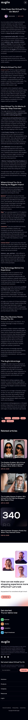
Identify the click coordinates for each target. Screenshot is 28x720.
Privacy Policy (15, 707)
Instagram (5, 657)
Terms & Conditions (6, 707)
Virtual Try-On (5, 70)
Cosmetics (8, 418)
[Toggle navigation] (25, 2)
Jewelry (6, 624)
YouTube (8, 657)
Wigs (3, 421)
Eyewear (23, 418)
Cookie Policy (23, 707)
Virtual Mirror (10, 421)
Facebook (2, 657)
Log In (2, 698)
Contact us (6, 597)
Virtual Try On (15, 418)
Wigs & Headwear (9, 632)
